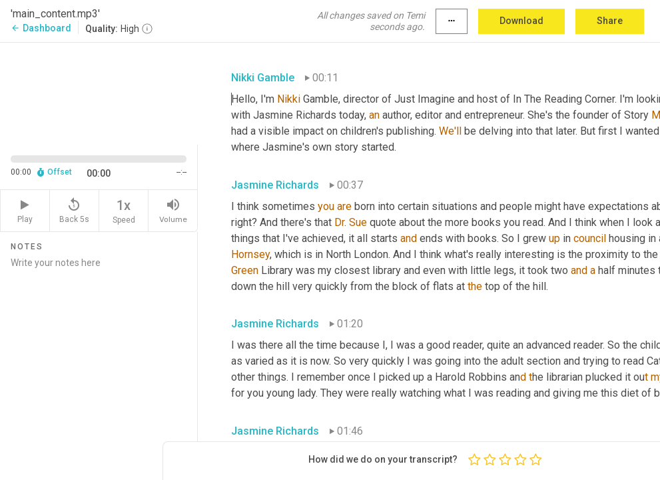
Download (521, 20)
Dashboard (41, 28)
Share (610, 20)
